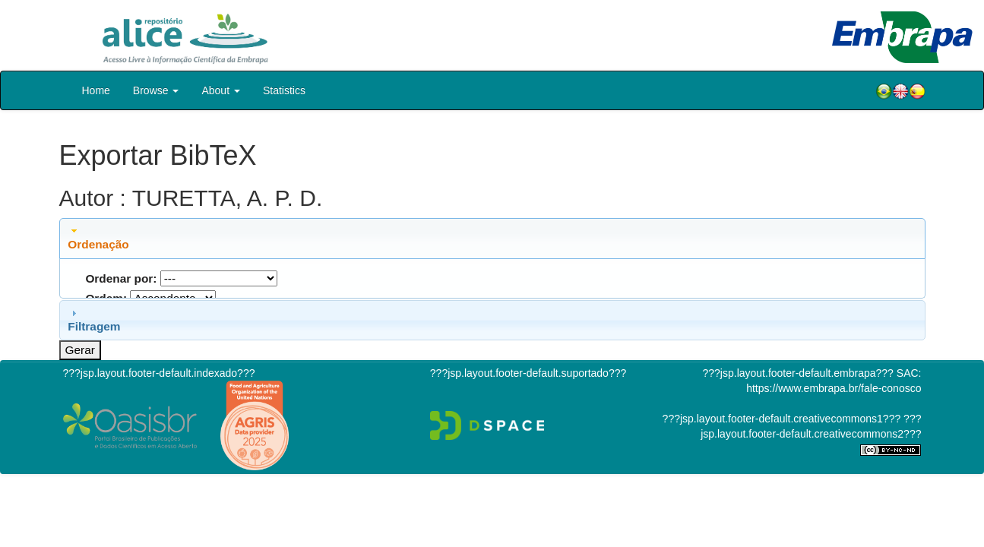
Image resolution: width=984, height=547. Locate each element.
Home (96, 90)
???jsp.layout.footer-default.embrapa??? (798, 373)
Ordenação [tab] (98, 238)
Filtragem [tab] (94, 320)
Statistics (284, 90)
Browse (156, 90)
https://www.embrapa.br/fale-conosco (833, 388)
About (220, 90)
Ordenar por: (121, 278)
